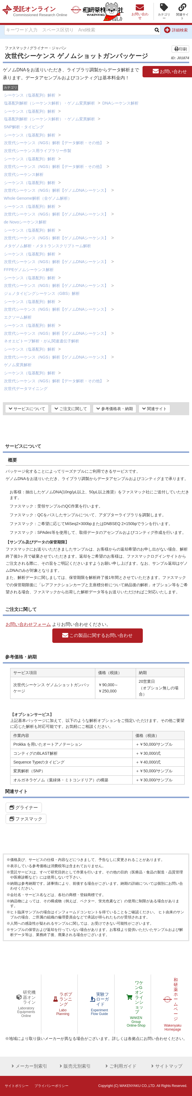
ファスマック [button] (26, 818)
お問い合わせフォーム (28, 624)
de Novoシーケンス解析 (25, 222)
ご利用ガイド (118, 1066)
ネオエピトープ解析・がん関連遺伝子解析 (41, 341)
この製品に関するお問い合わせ (97, 635)
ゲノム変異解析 (18, 365)
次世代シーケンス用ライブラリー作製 (37, 150)
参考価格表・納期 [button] (114, 408)
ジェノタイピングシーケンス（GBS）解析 (42, 293)
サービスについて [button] (27, 408)
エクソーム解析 (18, 317)
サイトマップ (164, 1066)
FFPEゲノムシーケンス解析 (29, 269)
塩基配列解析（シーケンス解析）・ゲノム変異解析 (49, 103)
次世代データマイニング (26, 388)
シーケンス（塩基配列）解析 (29, 95)
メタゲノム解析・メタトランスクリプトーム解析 (47, 246)
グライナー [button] (24, 807)
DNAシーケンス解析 (120, 103)
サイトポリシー (17, 1086)
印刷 (180, 49)
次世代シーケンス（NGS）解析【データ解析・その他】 (54, 142)
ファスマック (16, 48)
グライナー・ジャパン (48, 48)
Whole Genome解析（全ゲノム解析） (38, 198)
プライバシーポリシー (51, 1086)
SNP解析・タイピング (24, 127)
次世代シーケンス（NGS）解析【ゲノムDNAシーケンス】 (56, 190)
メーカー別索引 (27, 1066)
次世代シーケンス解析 (24, 174)
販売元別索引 (73, 1066)
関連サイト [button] (154, 408)
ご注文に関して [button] (71, 408)
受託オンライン (42, 11)
